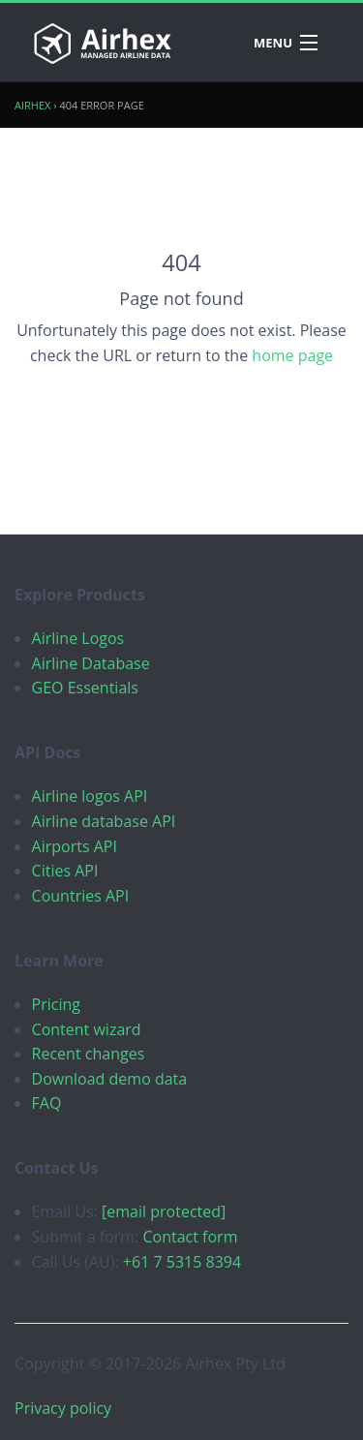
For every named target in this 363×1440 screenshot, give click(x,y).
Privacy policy (63, 1408)
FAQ (47, 1103)
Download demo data (110, 1078)
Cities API (65, 870)
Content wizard (86, 1029)
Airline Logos (78, 638)
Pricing (56, 1004)
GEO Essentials (85, 687)
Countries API (81, 895)
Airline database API (104, 821)
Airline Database (91, 663)
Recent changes (88, 1053)
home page (292, 355)
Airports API (74, 846)
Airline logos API (90, 796)
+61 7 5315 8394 (182, 1261)
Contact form (189, 1236)
